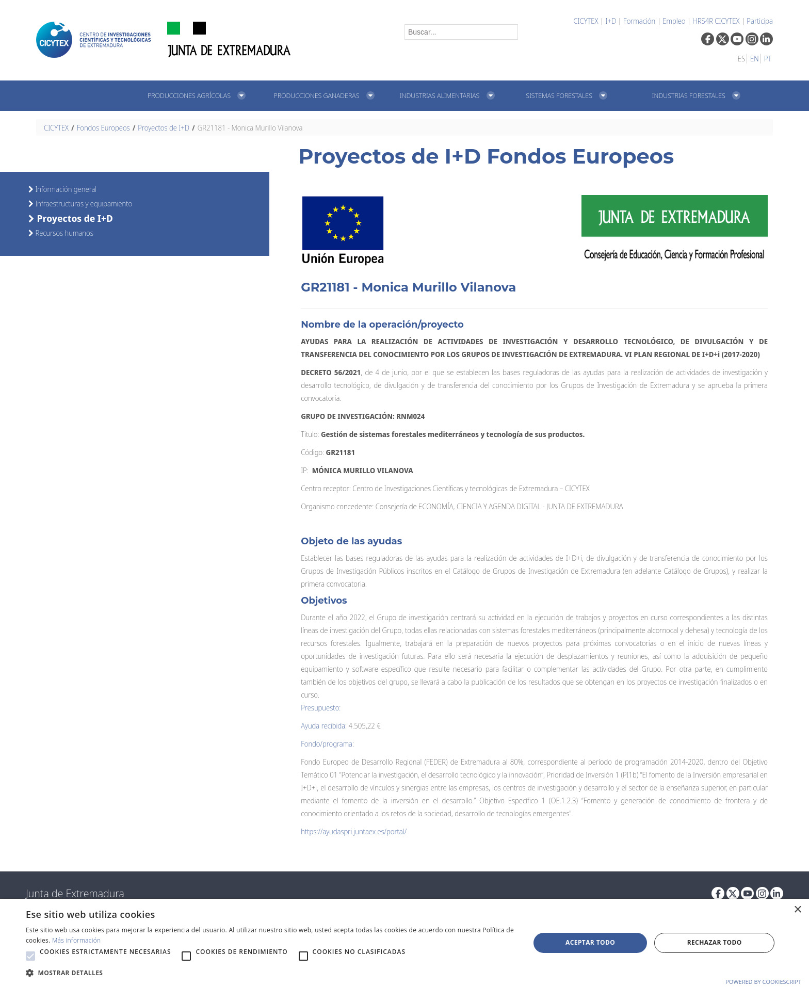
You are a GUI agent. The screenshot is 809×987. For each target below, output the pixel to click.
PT (767, 58)
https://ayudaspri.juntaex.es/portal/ (354, 831)
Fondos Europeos (103, 128)
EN (754, 58)
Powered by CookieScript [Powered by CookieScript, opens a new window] (763, 981)
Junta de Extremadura (75, 893)
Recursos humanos (63, 233)
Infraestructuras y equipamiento (83, 203)
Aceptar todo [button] (590, 942)
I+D (610, 21)
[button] (30, 956)
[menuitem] (199, 95)
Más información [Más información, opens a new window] (76, 940)
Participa (760, 21)
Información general (65, 189)
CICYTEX (586, 21)
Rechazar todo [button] (714, 942)
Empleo (673, 21)
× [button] (797, 910)
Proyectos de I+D (163, 128)
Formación (639, 21)
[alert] (404, 943)
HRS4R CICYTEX (715, 21)
